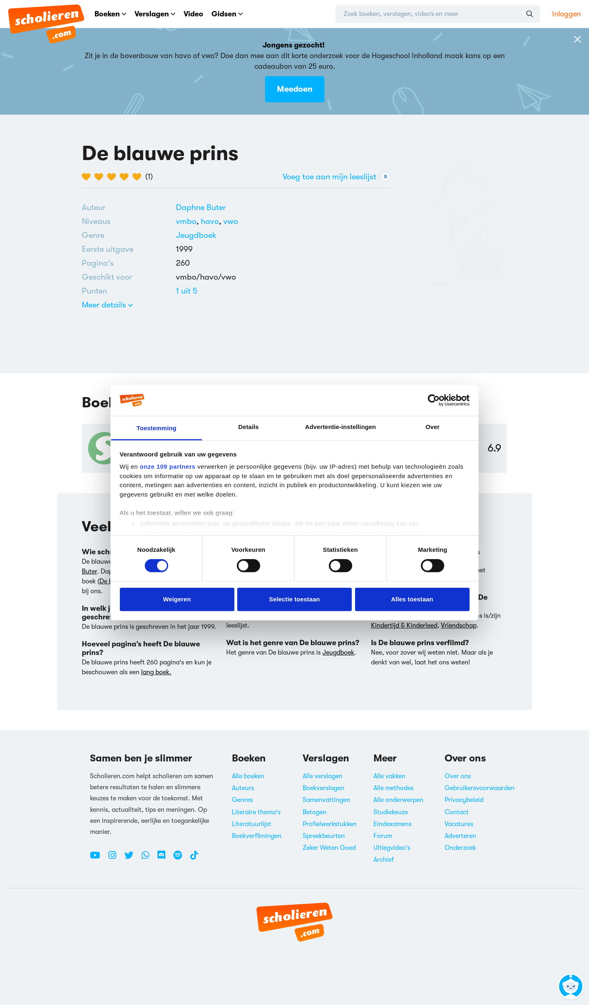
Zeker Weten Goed (329, 847)
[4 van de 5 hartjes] (126, 177)
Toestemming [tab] (157, 428)
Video (193, 14)
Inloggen (566, 14)
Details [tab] (248, 426)
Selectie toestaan (294, 599)
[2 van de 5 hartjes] (100, 177)
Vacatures (459, 824)
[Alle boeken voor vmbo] (188, 221)
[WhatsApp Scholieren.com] (148, 858)
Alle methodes (393, 788)
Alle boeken (248, 776)
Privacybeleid (464, 800)
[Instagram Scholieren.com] (115, 858)
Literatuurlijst (251, 824)
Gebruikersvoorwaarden (480, 788)
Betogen (314, 812)
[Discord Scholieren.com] (164, 858)
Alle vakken (389, 776)
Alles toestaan (412, 599)
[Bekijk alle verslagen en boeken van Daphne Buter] (201, 207)
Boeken (110, 14)
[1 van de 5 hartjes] (88, 177)
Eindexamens (392, 824)
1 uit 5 (187, 291)
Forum (382, 836)
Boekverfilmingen (256, 836)
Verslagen (155, 14)
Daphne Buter (201, 207)
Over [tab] (432, 426)
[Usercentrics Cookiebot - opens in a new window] (434, 400)
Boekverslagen (323, 788)
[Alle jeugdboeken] (196, 235)
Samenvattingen (326, 800)
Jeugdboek (196, 235)
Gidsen (227, 14)
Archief (383, 859)
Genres (242, 800)
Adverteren (460, 836)
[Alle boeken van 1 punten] (187, 291)
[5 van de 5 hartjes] (139, 177)
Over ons (458, 776)
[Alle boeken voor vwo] (230, 221)
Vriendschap (459, 625)
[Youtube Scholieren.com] (98, 858)
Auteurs (243, 788)
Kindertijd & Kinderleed (404, 625)
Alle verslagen (322, 776)
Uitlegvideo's (391, 847)
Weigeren (177, 599)
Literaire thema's (256, 812)
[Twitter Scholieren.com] (131, 858)
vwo (230, 221)
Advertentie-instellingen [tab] (340, 426)
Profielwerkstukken (330, 824)
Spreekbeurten (324, 836)
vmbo (188, 221)
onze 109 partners (168, 466)
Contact (457, 812)
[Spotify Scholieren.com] (180, 858)
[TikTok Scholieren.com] (194, 858)
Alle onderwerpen (398, 800)
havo (212, 221)
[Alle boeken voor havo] (212, 221)
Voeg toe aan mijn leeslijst (337, 177)
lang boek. (156, 672)
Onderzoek (460, 847)
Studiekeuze (390, 812)
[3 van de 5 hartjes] (113, 177)
